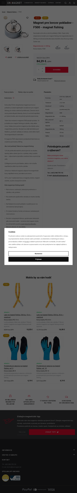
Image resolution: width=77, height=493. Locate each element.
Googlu (27, 241)
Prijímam (38, 259)
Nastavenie (38, 253)
